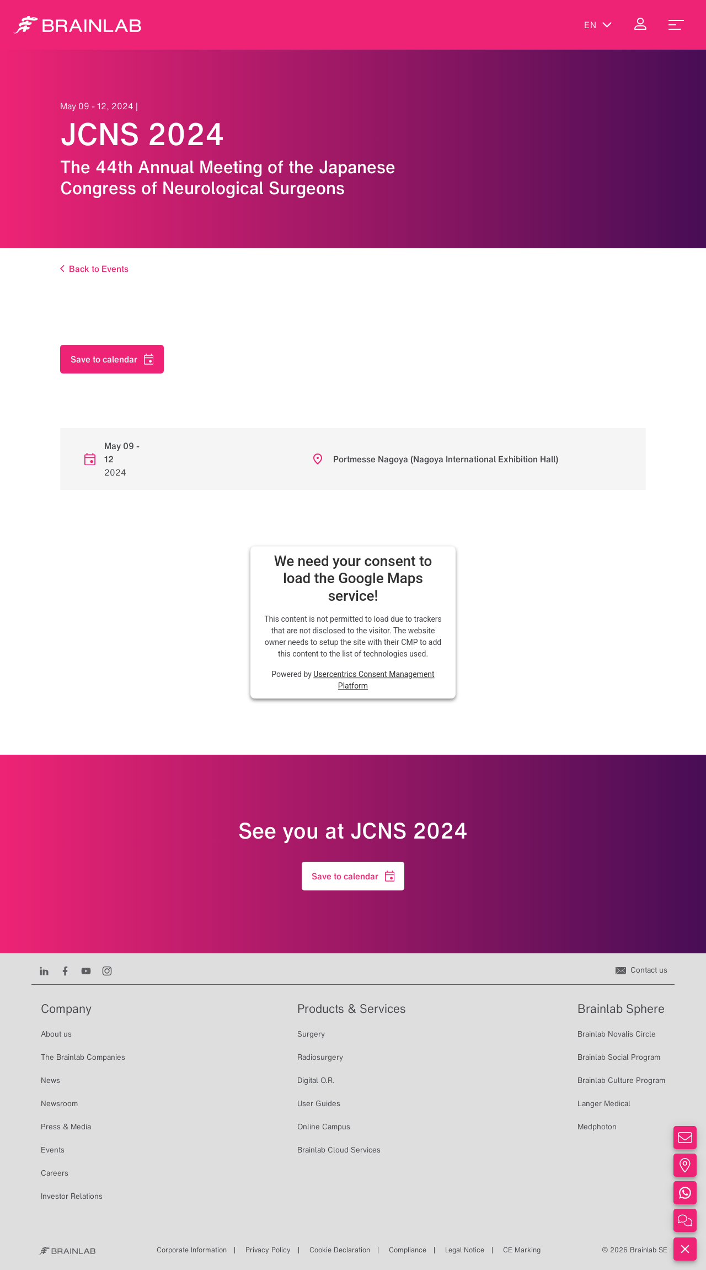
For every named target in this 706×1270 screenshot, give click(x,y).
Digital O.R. (316, 1080)
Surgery (311, 1033)
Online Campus (323, 1126)
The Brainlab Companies (83, 1057)
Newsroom (59, 1103)
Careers (54, 1172)
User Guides (318, 1103)
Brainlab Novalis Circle (616, 1033)
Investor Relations (72, 1196)
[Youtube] (86, 969)
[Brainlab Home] (67, 1250)
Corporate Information (192, 1250)
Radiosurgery (320, 1057)
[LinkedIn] (44, 969)
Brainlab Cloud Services (339, 1149)
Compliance (407, 1250)
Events (53, 1149)
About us (56, 1033)
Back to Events (94, 268)
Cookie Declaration (339, 1250)
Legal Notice (464, 1250)
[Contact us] (641, 969)
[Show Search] (551, 24)
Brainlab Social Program (618, 1057)
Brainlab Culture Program (621, 1080)
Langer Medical (603, 1103)
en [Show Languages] (598, 25)
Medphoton (597, 1126)
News (50, 1080)
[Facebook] (65, 969)
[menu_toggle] (676, 24)
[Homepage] (77, 25)
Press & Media (66, 1126)
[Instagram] (107, 969)
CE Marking (522, 1250)
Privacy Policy (268, 1250)
